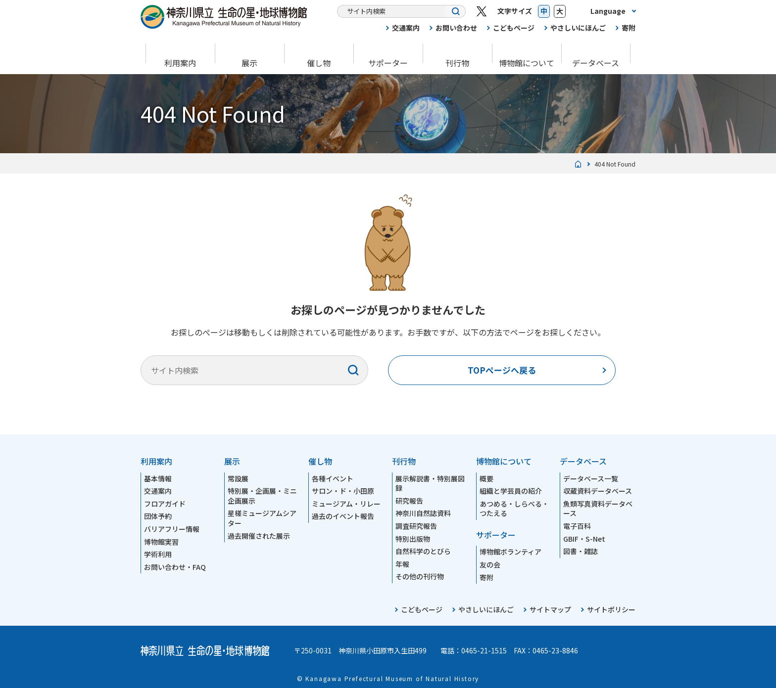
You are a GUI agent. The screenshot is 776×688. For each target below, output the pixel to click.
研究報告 (409, 501)
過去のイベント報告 (343, 516)
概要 (486, 478)
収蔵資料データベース (597, 491)
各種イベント (332, 478)
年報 (402, 564)
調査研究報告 (416, 526)
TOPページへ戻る (502, 370)
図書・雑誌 (580, 551)
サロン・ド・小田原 (343, 491)
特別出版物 (412, 539)
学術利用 (158, 554)
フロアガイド (165, 504)
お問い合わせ (456, 28)
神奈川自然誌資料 (423, 513)
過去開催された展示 (259, 536)
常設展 (238, 478)
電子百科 (577, 526)
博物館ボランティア (510, 552)
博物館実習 (161, 542)
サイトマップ (550, 609)
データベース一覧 (590, 478)
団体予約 (158, 516)
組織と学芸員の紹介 (511, 491)
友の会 (490, 564)
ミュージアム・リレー (346, 504)
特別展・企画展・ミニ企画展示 (262, 496)
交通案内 (406, 28)
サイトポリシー (611, 609)
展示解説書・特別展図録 (430, 483)
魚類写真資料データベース (597, 508)
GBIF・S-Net (584, 539)
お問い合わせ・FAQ (175, 567)
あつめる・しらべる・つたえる (514, 508)
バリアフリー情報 (171, 529)
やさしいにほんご (578, 28)
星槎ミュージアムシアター (262, 518)
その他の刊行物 (419, 576)
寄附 (628, 28)
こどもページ (513, 28)
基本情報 (158, 478)
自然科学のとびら (423, 551)
